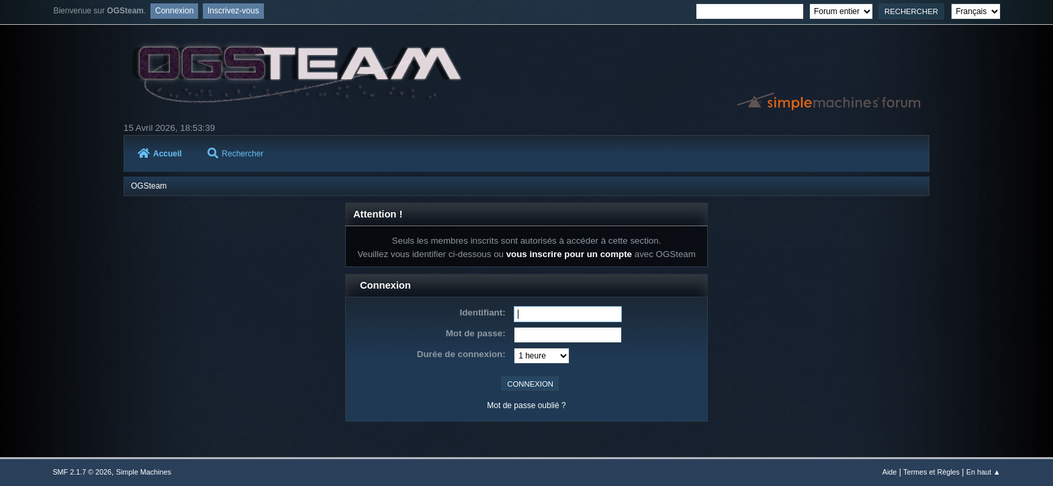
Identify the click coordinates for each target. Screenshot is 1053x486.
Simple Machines (143, 472)
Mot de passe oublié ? (526, 405)
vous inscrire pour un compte (569, 254)
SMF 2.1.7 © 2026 (81, 472)
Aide (889, 472)
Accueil (160, 153)
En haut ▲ (983, 472)
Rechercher (235, 153)
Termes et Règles (931, 472)
